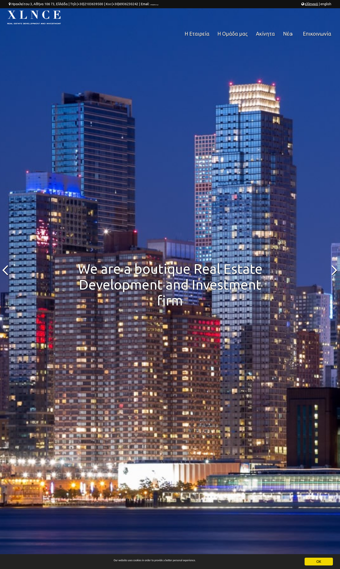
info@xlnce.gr (160, 4)
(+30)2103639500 (89, 4)
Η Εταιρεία (203, 17)
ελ (311, 4)
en (325, 4)
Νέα (289, 19)
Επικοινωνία (318, 17)
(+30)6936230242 (124, 4)
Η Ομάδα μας (236, 17)
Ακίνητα (267, 17)
